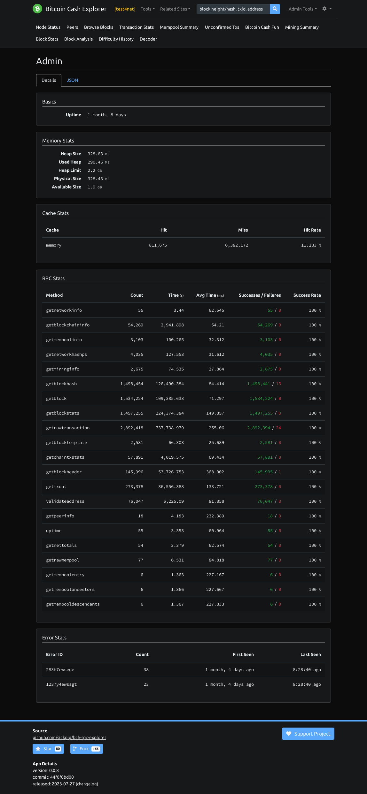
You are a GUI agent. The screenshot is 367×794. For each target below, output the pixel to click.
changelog (87, 784)
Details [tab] (49, 80)
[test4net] (125, 8)
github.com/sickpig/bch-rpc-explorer (69, 737)
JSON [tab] (72, 80)
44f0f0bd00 (62, 777)
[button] (148, 9)
